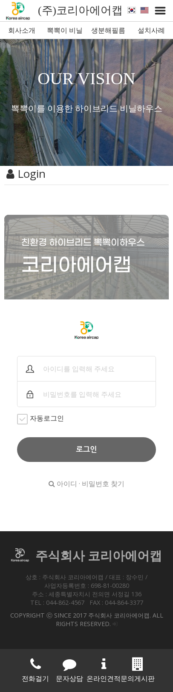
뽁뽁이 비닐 (65, 30)
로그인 (86, 449)
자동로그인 (40, 418)
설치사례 (151, 30)
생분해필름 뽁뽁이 (108, 32)
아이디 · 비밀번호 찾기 (86, 483)
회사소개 (21, 30)
